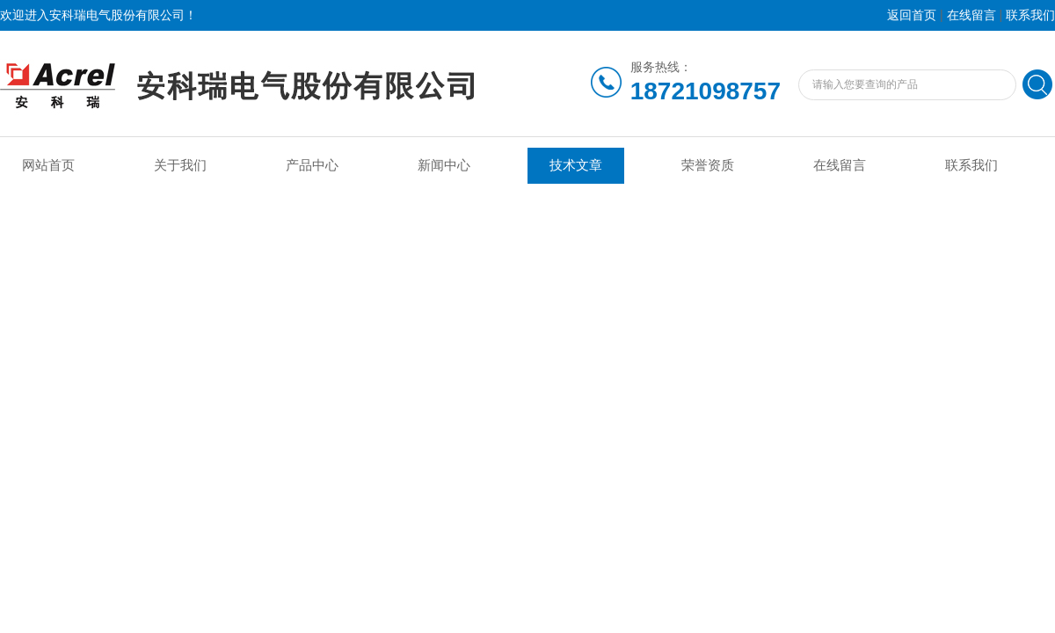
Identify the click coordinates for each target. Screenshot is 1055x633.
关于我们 (180, 165)
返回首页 (911, 15)
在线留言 (971, 15)
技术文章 (575, 165)
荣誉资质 (707, 165)
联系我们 (1030, 15)
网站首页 (48, 165)
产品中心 (312, 165)
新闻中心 (444, 165)
